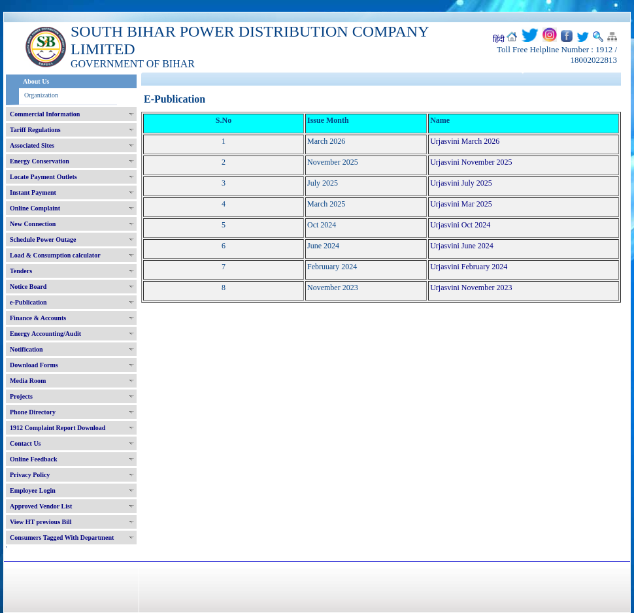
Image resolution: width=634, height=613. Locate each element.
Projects (21, 396)
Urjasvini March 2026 (464, 141)
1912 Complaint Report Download (57, 427)
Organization (41, 95)
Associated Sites (32, 145)
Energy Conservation (39, 161)
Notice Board (28, 286)
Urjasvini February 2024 (468, 266)
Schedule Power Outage (43, 239)
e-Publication (28, 302)
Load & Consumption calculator (55, 255)
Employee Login (33, 490)
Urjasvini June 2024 (461, 245)
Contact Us (25, 443)
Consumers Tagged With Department (62, 537)
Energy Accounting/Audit (45, 333)
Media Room (28, 380)
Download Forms (34, 365)
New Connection (33, 223)
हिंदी (499, 39)
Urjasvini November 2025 (471, 162)
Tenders (21, 270)
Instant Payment (33, 192)
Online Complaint (35, 208)
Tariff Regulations (35, 129)
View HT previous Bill (41, 521)
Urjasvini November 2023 (471, 287)
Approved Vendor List (41, 506)
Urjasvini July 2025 (461, 183)
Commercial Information (45, 114)
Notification (26, 349)
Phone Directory (33, 412)
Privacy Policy (30, 474)
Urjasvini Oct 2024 (460, 224)
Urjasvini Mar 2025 (461, 203)
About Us (36, 81)
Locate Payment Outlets (43, 176)
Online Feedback (34, 459)
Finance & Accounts (38, 318)
